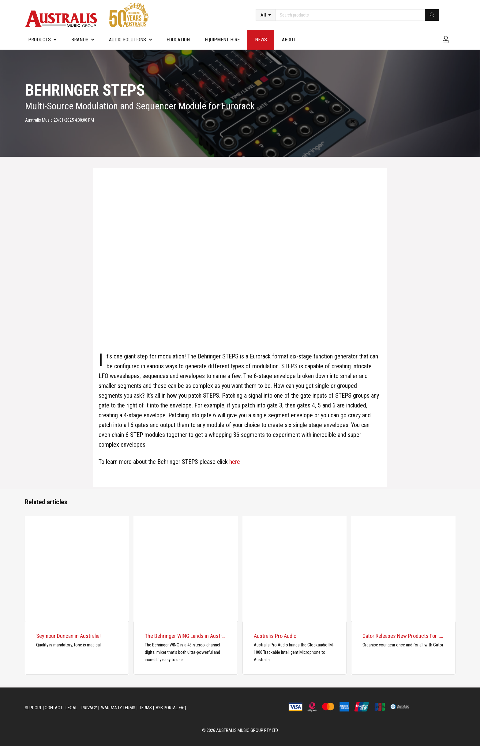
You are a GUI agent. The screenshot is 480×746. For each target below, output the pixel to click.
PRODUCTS (39, 40)
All (264, 15)
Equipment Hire (222, 40)
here (234, 461)
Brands (79, 40)
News (261, 40)
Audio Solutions (127, 40)
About (289, 40)
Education (178, 40)
